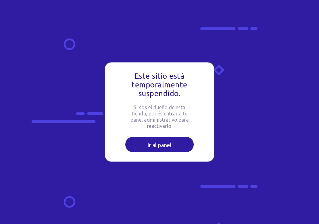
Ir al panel (159, 145)
